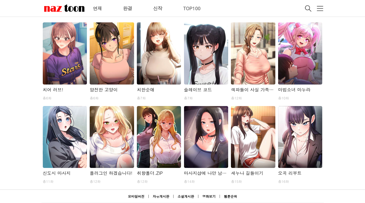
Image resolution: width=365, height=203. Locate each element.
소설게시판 (186, 196)
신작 (157, 8)
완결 (127, 8)
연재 (97, 8)
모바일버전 (136, 196)
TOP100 (192, 8)
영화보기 (209, 196)
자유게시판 (161, 196)
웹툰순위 (230, 196)
